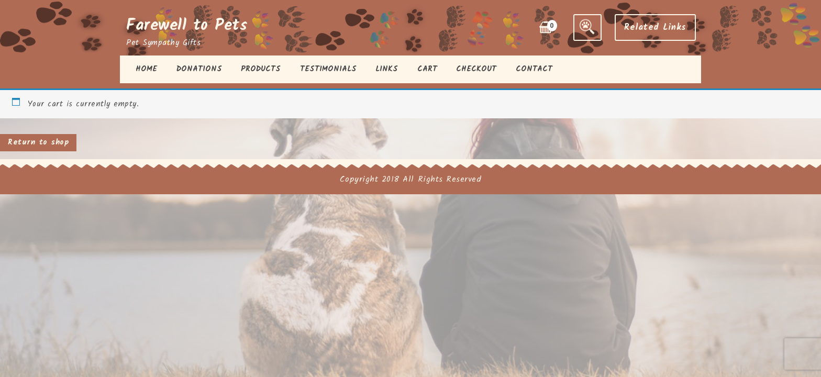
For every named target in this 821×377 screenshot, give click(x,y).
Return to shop (38, 142)
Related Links (655, 27)
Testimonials (328, 69)
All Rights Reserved (442, 179)
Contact (534, 69)
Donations (199, 69)
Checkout (476, 69)
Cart (427, 69)
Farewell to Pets (187, 25)
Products (261, 69)
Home (146, 69)
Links (386, 69)
